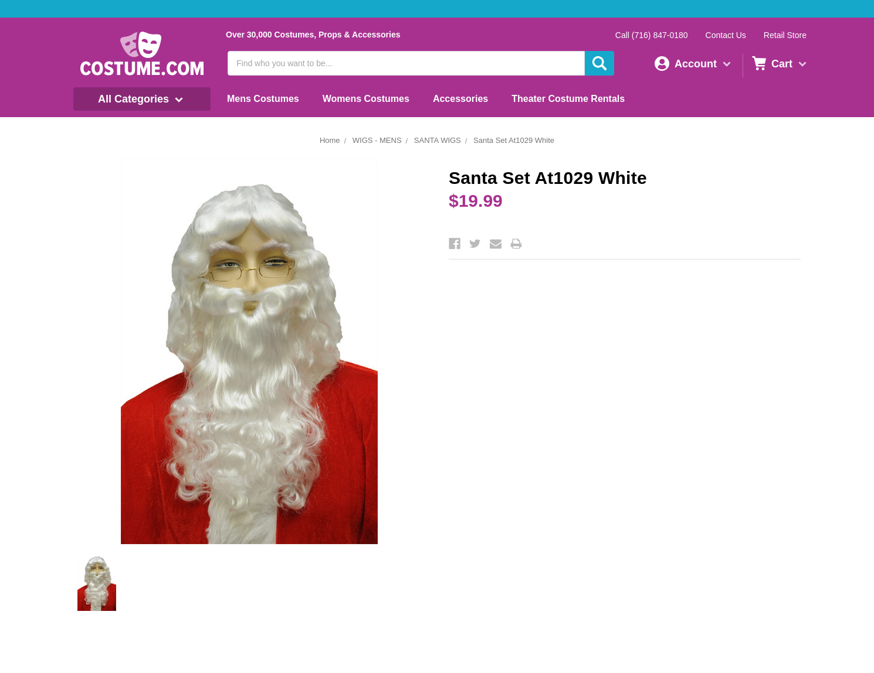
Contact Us (726, 35)
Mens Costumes (263, 99)
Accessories (460, 99)
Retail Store (785, 35)
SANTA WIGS (437, 140)
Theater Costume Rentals (568, 99)
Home (330, 140)
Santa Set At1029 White (513, 140)
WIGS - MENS (377, 140)
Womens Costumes (366, 99)
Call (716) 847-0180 (651, 35)
